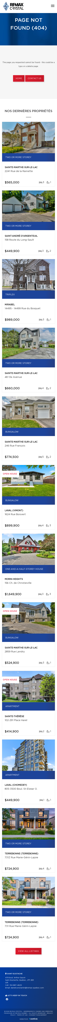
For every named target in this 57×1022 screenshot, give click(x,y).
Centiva (33, 1019)
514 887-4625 (16, 985)
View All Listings (28, 951)
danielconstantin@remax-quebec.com (27, 988)
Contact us (34, 78)
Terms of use (22, 1015)
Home (19, 78)
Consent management (38, 1015)
